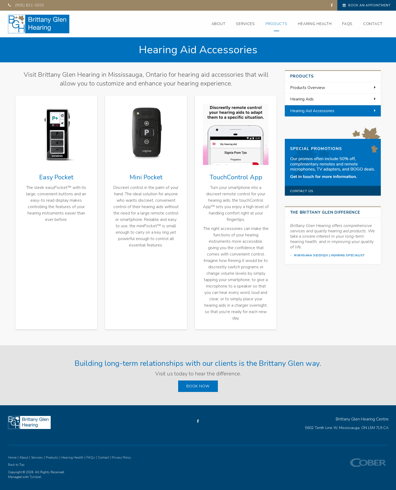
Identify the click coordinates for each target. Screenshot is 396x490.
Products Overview (307, 87)
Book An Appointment (367, 5)
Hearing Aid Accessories (312, 111)
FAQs (347, 23)
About (218, 23)
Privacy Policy (121, 457)
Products (276, 23)
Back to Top (16, 465)
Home (12, 457)
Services (245, 23)
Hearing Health (314, 23)
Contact (373, 23)
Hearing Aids (302, 99)
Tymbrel (35, 477)
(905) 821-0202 (29, 5)
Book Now (198, 386)
